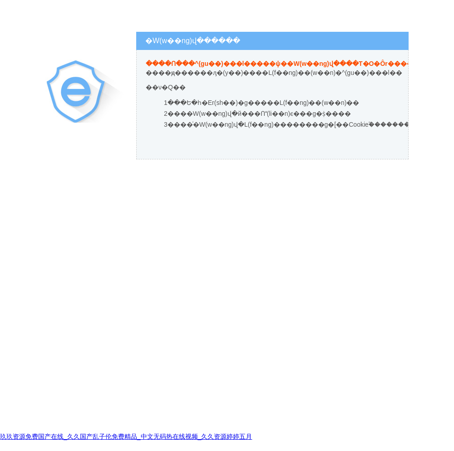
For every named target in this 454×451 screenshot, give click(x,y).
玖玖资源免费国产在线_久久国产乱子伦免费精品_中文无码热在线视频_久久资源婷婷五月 (126, 436)
